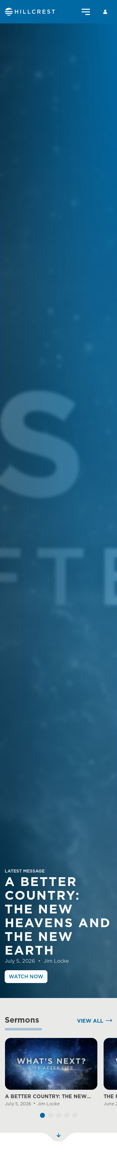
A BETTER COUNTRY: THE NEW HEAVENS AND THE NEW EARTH (47, 1115)
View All (90, 1039)
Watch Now (26, 976)
